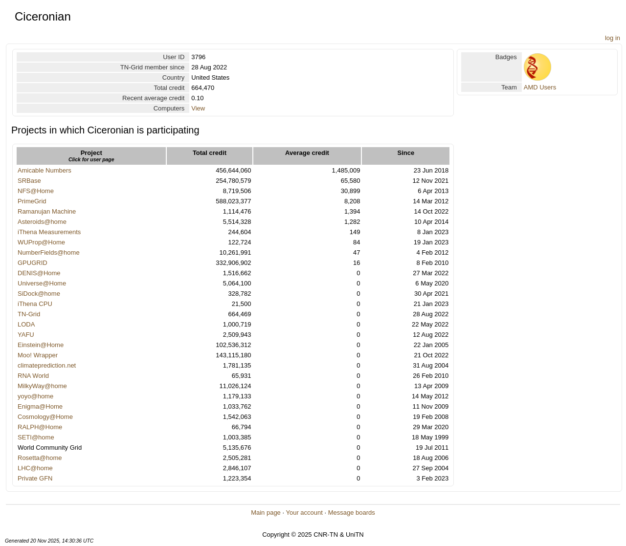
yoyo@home (35, 396)
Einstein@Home (41, 345)
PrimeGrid (32, 201)
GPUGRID (32, 262)
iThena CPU (35, 303)
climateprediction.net (47, 365)
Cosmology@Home (45, 416)
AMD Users (540, 87)
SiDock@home (39, 293)
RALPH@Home (40, 427)
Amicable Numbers (44, 170)
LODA (26, 324)
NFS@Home (36, 191)
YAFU (26, 334)
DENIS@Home (39, 273)
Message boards (351, 512)
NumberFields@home (49, 252)
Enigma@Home (40, 406)
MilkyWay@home (42, 386)
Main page (266, 512)
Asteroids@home (42, 221)
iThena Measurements (49, 232)
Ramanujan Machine (47, 211)
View (198, 108)
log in (612, 38)
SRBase (29, 180)
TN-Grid (29, 314)
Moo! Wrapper (38, 355)
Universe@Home (42, 283)
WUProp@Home (41, 242)
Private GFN (35, 478)
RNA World (33, 375)
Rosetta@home (40, 457)
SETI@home (36, 437)
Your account (304, 512)
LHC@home (35, 468)
